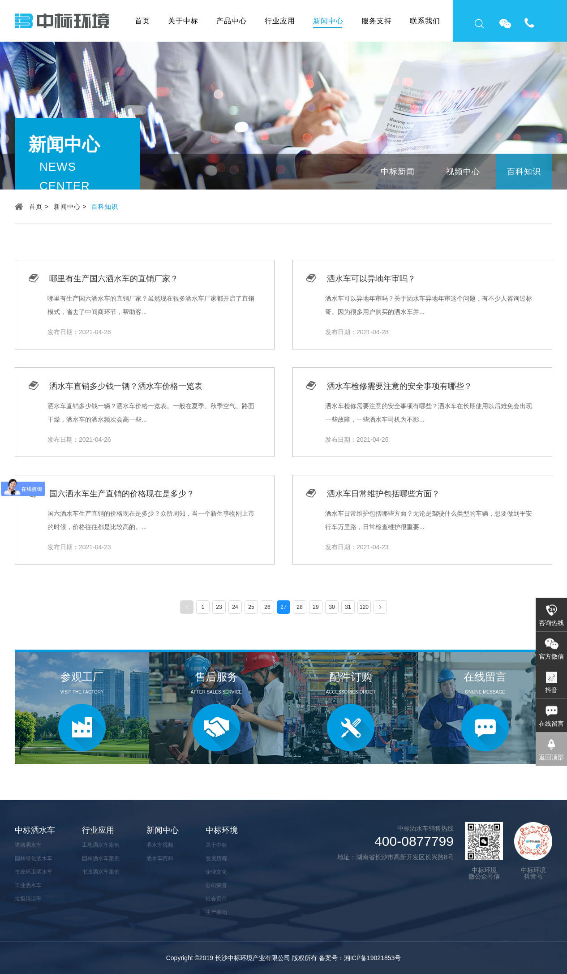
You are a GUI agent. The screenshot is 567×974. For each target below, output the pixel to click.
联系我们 (425, 21)
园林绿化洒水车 (33, 858)
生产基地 (216, 912)
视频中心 (463, 171)
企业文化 (216, 872)
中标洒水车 (35, 830)
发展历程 (216, 858)
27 (283, 607)
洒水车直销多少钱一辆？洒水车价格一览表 (125, 386)
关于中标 (183, 21)
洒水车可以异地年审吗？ (371, 278)
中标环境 (222, 830)
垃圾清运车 (28, 899)
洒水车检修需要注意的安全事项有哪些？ (399, 386)
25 (251, 607)
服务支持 (376, 21)
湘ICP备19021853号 (372, 957)
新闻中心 (328, 21)
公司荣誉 (216, 885)
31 (348, 607)
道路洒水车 (28, 845)
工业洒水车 (28, 885)
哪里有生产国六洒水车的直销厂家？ (113, 278)
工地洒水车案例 (101, 845)
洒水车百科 (159, 858)
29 (315, 607)
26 (267, 607)
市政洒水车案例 (101, 872)
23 (219, 607)
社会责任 (216, 899)
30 (332, 607)
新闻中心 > (70, 206)
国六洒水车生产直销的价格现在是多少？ (121, 493)
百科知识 (524, 171)
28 (299, 607)
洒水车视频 (159, 845)
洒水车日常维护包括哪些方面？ (383, 493)
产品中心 (231, 21)
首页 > (39, 206)
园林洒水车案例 (101, 858)
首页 (142, 21)
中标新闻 (398, 171)
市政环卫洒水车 (33, 872)
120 (364, 607)
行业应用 (280, 21)
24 (235, 607)
